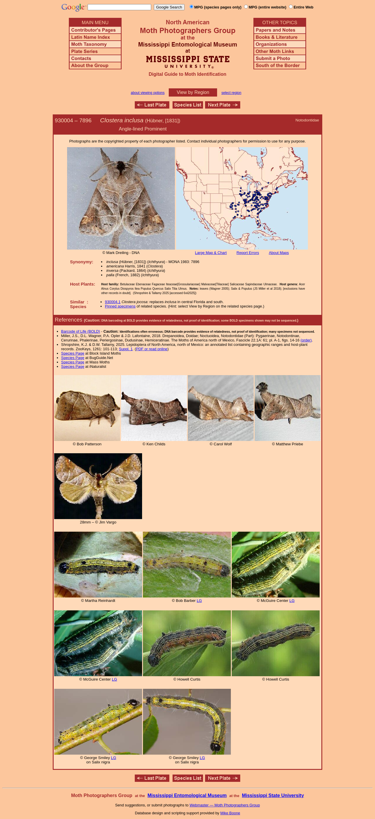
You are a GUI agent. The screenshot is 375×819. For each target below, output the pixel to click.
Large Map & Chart (211, 252)
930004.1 (112, 302)
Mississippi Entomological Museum (186, 795)
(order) (306, 340)
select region (231, 93)
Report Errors (247, 252)
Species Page (72, 353)
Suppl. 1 (126, 349)
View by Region (193, 92)
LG (199, 600)
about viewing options (147, 93)
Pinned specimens (120, 306)
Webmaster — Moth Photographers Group (225, 805)
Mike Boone (230, 813)
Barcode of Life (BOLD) (80, 331)
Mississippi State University (273, 795)
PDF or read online (151, 349)
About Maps (279, 252)
